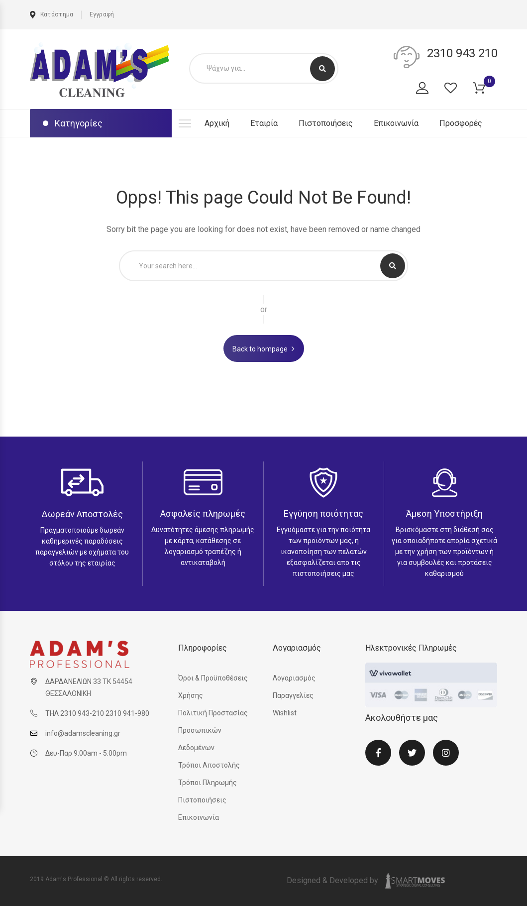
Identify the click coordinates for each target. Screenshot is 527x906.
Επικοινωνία (396, 123)
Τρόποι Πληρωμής (207, 783)
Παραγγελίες (293, 695)
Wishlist (285, 713)
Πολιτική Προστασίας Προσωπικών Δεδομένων (213, 730)
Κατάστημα (52, 14)
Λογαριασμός (294, 678)
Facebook (378, 753)
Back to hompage (260, 349)
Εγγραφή (102, 14)
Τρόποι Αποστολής (209, 765)
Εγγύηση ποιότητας (323, 513)
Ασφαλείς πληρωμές (202, 513)
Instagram (446, 753)
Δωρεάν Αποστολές (82, 514)
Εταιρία (264, 123)
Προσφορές (460, 123)
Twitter (412, 753)
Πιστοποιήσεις (326, 123)
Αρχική (217, 123)
